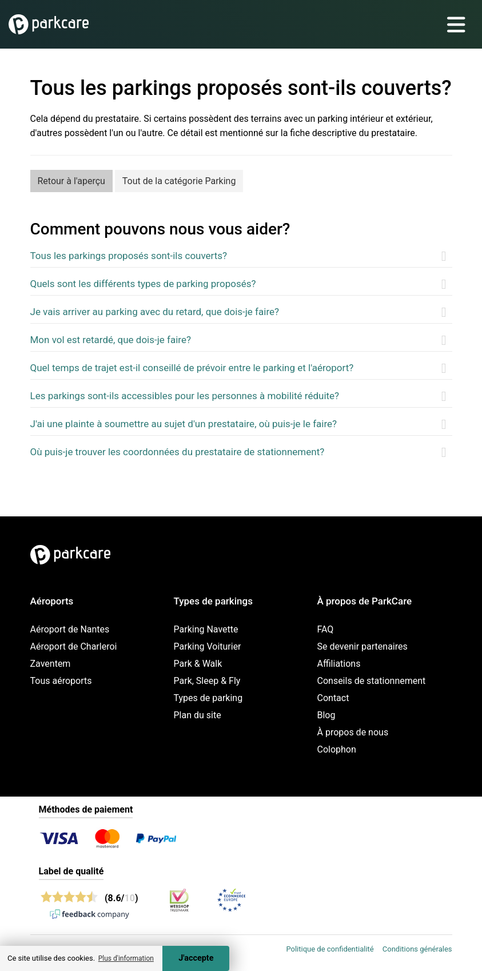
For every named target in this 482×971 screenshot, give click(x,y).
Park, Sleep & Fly (207, 680)
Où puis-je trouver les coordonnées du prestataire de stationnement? (177, 451)
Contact (333, 698)
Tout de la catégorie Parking (179, 181)
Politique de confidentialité (329, 949)
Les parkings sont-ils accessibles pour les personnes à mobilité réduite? (185, 395)
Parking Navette (206, 629)
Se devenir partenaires (362, 646)
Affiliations (339, 663)
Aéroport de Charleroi (73, 646)
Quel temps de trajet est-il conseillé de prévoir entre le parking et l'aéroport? (192, 367)
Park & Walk (198, 663)
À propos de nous (353, 732)
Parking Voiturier (207, 646)
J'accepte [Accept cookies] (195, 958)
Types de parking (208, 698)
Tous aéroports (61, 680)
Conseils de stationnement (371, 680)
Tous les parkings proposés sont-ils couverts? (129, 255)
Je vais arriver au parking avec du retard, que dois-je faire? (155, 311)
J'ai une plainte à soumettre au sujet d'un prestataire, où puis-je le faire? (183, 423)
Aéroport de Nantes (70, 629)
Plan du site (197, 715)
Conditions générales (417, 949)
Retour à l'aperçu (71, 181)
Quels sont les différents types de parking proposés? (143, 283)
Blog (326, 715)
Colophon (336, 749)
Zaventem (50, 663)
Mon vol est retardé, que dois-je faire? (110, 339)
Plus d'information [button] (126, 958)
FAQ (325, 629)
